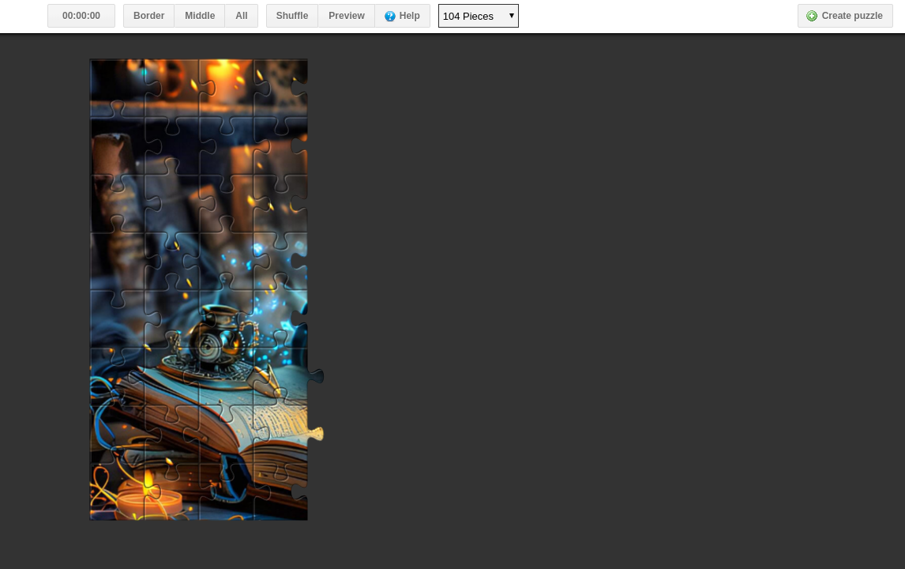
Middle (200, 15)
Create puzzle (852, 15)
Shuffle (292, 15)
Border (148, 15)
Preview (346, 15)
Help (410, 15)
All (241, 15)
